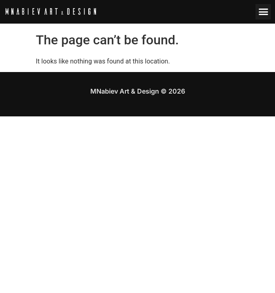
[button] (263, 12)
